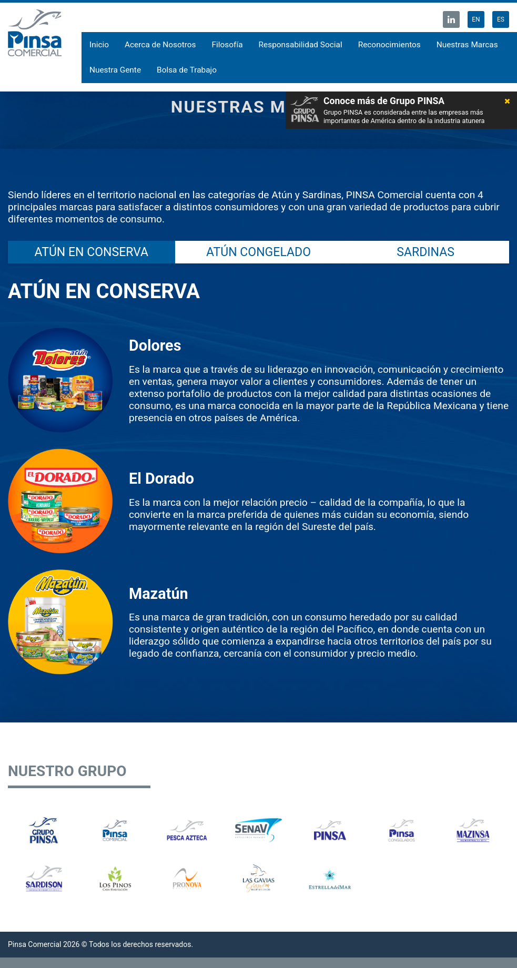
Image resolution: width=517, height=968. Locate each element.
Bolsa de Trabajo (187, 70)
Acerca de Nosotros (160, 44)
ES (500, 19)
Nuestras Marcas (467, 44)
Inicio (99, 44)
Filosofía (227, 44)
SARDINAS (425, 252)
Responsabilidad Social (300, 44)
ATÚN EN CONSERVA (91, 252)
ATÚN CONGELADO (258, 252)
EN (476, 19)
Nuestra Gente (115, 70)
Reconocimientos (389, 44)
